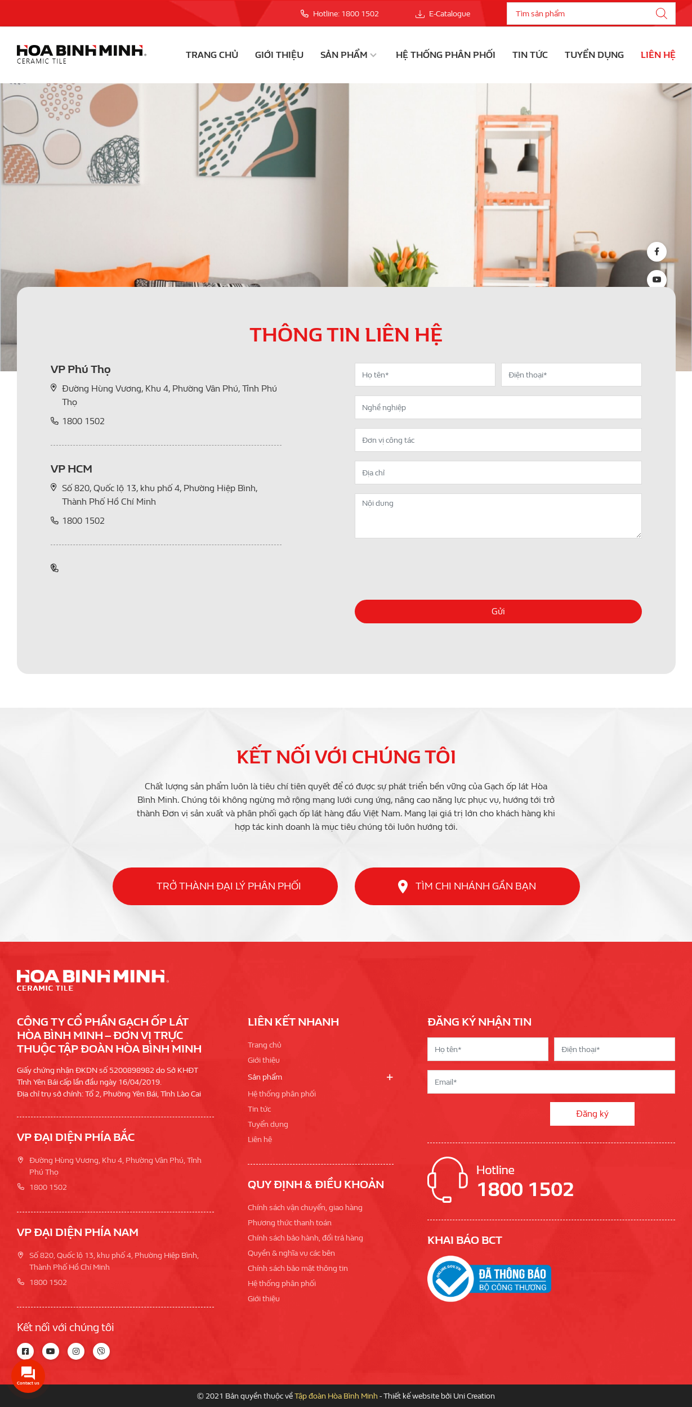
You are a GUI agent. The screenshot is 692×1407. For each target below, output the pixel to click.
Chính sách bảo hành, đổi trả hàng (305, 1238)
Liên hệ (658, 55)
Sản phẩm (344, 55)
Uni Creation (474, 1396)
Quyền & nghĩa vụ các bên (291, 1253)
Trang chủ (212, 55)
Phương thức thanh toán (290, 1223)
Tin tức (530, 55)
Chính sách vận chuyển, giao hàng (305, 1207)
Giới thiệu (279, 55)
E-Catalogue (443, 14)
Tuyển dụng (594, 55)
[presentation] (440, 569)
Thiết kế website (411, 1396)
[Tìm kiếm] (662, 13)
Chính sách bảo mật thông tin (298, 1268)
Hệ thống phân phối (445, 55)
